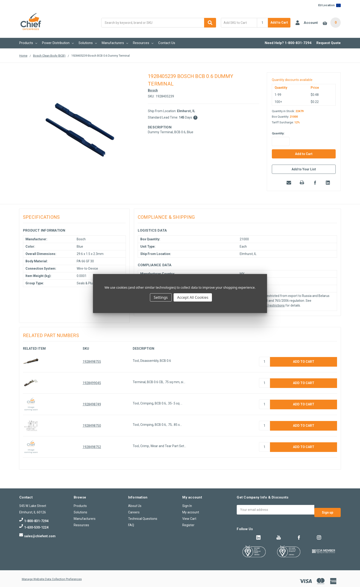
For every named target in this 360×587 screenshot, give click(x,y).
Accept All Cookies (192, 297)
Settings (161, 297)
